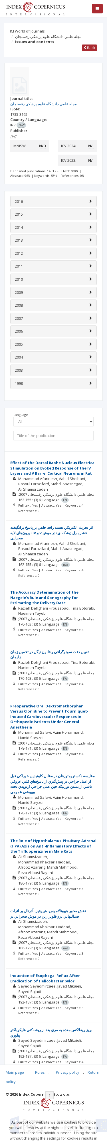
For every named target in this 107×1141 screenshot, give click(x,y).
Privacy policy (67, 1072)
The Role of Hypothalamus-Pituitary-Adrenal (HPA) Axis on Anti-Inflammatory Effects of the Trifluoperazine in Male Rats (53, 846)
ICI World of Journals (27, 31)
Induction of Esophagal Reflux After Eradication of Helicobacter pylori (45, 978)
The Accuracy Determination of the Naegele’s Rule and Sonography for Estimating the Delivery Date (44, 597)
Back (89, 47)
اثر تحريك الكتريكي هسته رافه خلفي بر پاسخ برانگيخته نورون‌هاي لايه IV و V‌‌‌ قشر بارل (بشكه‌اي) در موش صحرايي (51, 533)
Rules (40, 1072)
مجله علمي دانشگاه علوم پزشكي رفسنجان (48, 36)
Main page (15, 1072)
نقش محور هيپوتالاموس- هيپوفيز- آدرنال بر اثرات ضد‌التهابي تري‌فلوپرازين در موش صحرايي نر (48, 913)
